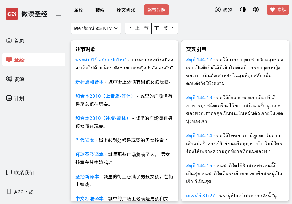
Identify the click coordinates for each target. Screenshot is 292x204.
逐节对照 (156, 10)
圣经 (78, 10)
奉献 (278, 9)
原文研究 (126, 10)
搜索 (99, 10)
